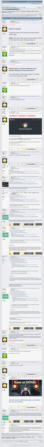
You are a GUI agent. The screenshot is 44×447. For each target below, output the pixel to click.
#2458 (41, 377)
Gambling (17, 11)
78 (11, 14)
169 (19, 16)
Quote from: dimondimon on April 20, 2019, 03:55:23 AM (17, 49)
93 (25, 14)
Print (40, 16)
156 (2, 16)
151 (26, 434)
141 (13, 434)
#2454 (41, 289)
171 (22, 16)
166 (15, 16)
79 (12, 14)
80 (13, 14)
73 (6, 14)
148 (22, 434)
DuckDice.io (4, 20)
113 (14, 15)
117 (19, 15)
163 (11, 16)
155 (32, 434)
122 (26, 15)
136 (6, 434)
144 (17, 434)
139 (10, 434)
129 (36, 15)
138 (9, 434)
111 (11, 15)
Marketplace (13, 11)
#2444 (41, 83)
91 (23, 14)
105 (3, 15)
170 (21, 16)
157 (3, 16)
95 (27, 14)
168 (18, 16)
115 (17, 15)
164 (13, 16)
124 (29, 15)
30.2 (13, 7)
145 (18, 434)
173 (25, 16)
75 (8, 14)
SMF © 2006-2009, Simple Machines (25, 445)
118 (21, 15)
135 (5, 434)
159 (6, 16)
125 (31, 15)
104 (2, 15)
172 (23, 16)
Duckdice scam (18, 53)
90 (22, 14)
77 (10, 14)
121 (25, 15)
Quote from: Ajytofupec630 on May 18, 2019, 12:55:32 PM (17, 179)
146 (19, 434)
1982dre (3, 209)
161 (9, 16)
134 (3, 434)
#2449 (41, 177)
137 (7, 434)
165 (14, 16)
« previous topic (40, 14)
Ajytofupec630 (5, 166)
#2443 (41, 61)
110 (10, 15)
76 (9, 14)
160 (7, 16)
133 (2, 434)
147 (21, 434)
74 (7, 14)
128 (35, 15)
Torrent (15, 7)
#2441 (41, 21)
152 (28, 434)
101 (34, 14)
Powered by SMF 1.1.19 (16, 445)
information (14, 155)
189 (27, 16)
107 (6, 15)
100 (32, 14)
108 (7, 15)
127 (33, 15)
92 (24, 14)
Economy (8, 11)
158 (5, 16)
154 (30, 434)
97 (29, 14)
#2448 (41, 167)
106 (5, 15)
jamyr (3, 176)
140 (11, 434)
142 (14, 434)
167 (17, 16)
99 (31, 14)
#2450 (41, 193)
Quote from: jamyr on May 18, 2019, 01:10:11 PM (17, 231)
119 (22, 15)
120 (23, 15)
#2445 (41, 97)
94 (26, 14)
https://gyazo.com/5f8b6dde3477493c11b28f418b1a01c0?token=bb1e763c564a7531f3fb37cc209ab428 (24, 172)
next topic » (41, 15)
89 (21, 14)
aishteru (3, 424)
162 (10, 16)
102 (35, 14)
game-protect (4, 46)
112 (13, 15)
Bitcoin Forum (4, 11)
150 (25, 434)
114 (15, 15)
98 (30, 14)
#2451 (41, 210)
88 (20, 14)
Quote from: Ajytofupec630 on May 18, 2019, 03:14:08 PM (17, 291)
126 (32, 15)
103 (36, 14)
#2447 (41, 152)
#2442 (41, 47)
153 (29, 434)
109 (9, 15)
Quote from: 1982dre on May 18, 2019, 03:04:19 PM (16, 259)
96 (28, 14)
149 (23, 434)
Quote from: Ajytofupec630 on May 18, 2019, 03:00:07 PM (17, 230)
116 (18, 15)
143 (15, 434)
